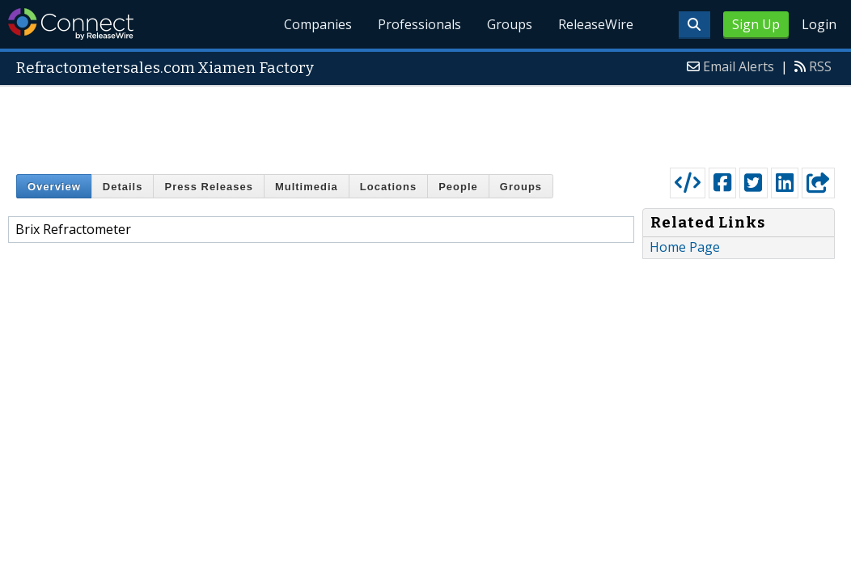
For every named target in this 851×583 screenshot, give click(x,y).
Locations (388, 187)
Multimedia (306, 187)
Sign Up (756, 24)
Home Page (685, 247)
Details (123, 187)
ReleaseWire (595, 24)
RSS (820, 66)
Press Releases (208, 187)
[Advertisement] (425, 123)
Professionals (420, 24)
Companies (319, 24)
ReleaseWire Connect (70, 24)
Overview (54, 187)
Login (819, 24)
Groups (509, 24)
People (458, 187)
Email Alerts (738, 66)
